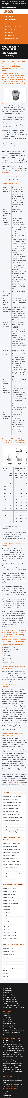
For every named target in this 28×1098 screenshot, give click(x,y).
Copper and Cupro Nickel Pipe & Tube (14, 1007)
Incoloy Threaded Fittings (10, 858)
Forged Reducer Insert (10, 894)
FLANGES (17, 26)
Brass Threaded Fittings (10, 879)
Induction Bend (8, 976)
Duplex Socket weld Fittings (11, 799)
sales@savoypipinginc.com (8, 7)
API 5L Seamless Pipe (10, 997)
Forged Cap (7, 909)
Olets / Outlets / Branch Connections (13, 960)
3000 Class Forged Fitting (10, 932)
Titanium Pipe (8, 990)
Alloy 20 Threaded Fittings (10, 867)
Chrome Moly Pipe (9, 996)
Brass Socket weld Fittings (10, 832)
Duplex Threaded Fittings (10, 846)
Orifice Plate (7, 973)
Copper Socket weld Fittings (11, 829)
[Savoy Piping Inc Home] (8, 11)
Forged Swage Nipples (10, 924)
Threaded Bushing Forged (15, 782)
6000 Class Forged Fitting (10, 935)
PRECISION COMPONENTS (11, 38)
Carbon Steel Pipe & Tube (11, 1003)
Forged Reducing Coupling (11, 903)
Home (4, 52)
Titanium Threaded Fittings (11, 870)
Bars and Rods (8, 966)
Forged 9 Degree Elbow (10, 891)
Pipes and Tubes (8, 948)
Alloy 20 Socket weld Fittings (11, 820)
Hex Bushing (5, 172)
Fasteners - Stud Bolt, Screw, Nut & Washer (12, 969)
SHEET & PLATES (9, 32)
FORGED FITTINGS (9, 23)
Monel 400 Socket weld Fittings (12, 814)
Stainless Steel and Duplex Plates (12, 963)
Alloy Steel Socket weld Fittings (12, 805)
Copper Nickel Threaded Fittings (12, 873)
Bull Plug (6, 921)
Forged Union (7, 912)
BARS (5, 29)
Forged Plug (7, 918)
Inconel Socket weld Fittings (11, 808)
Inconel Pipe (7, 988)
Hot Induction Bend (9, 1023)
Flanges (6, 957)
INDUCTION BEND (9, 35)
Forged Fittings (13, 52)
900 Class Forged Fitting (10, 938)
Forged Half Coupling (9, 900)
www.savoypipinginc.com (12, 1088)
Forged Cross (7, 915)
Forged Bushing (8, 926)
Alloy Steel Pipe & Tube (10, 1001)
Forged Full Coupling (9, 897)
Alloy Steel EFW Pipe (10, 999)
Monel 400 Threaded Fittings (11, 861)
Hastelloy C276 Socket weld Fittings (13, 817)
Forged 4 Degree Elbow (10, 888)
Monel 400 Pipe (8, 994)
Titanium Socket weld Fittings (11, 823)
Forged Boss (7, 929)
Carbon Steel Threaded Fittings (12, 849)
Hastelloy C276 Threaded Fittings (12, 864)
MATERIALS (7, 42)
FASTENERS (12, 29)
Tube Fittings (7, 1017)
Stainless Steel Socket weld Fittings (13, 796)
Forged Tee (7, 906)
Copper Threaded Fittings (10, 876)
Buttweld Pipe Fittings (9, 951)
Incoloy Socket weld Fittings (11, 811)
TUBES (11, 16)
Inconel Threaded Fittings (10, 855)
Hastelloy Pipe (8, 992)
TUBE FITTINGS (8, 26)
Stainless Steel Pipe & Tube (11, 1005)
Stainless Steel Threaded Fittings (12, 843)
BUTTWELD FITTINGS (10, 19)
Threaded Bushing (8, 55)
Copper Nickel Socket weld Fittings (13, 826)
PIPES (5, 16)
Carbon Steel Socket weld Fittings (12, 802)
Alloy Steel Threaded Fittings (11, 852)
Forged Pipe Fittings (9, 954)
